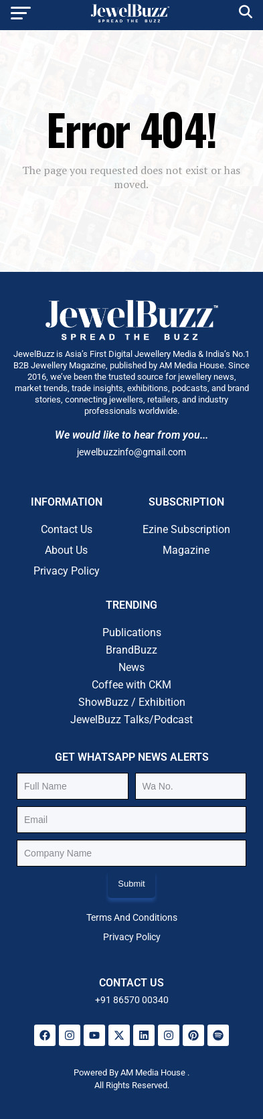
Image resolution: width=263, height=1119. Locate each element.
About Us (66, 550)
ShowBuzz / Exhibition (131, 702)
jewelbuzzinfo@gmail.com (131, 452)
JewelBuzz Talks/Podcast (131, 719)
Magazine (186, 550)
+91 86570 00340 (132, 999)
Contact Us (66, 529)
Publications (131, 632)
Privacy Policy (66, 571)
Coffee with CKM (131, 684)
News (131, 667)
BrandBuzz (131, 650)
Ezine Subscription (186, 529)
